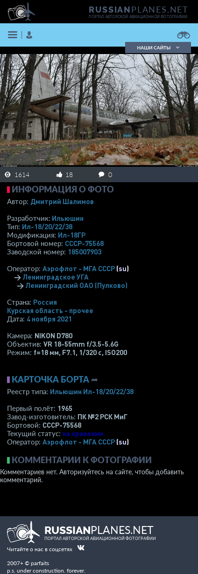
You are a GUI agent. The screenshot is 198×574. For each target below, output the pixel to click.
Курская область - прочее (50, 310)
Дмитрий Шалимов (62, 201)
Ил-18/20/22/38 (47, 226)
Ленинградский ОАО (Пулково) (76, 285)
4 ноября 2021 (49, 318)
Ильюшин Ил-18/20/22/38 (92, 391)
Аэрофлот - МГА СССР (78, 268)
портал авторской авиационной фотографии (138, 16)
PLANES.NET (139, 9)
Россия (45, 302)
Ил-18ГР (71, 235)
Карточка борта (50, 379)
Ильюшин (68, 218)
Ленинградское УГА (55, 277)
